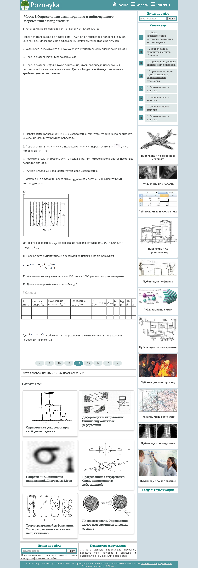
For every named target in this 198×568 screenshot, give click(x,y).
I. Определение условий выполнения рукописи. (161, 63)
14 (98, 363)
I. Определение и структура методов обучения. (158, 52)
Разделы (142, 5)
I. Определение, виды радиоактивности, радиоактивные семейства (160, 76)
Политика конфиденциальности (156, 563)
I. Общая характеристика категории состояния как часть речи (160, 37)
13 (88, 363)
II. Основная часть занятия (158, 89)
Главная (122, 5)
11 (69, 363)
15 (107, 363)
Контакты (163, 5)
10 (59, 363)
